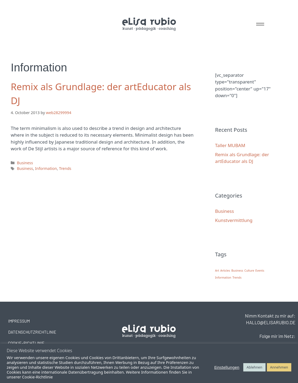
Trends (65, 168)
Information (46, 168)
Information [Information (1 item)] (223, 277)
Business (25, 162)
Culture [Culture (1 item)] (249, 270)
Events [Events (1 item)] (259, 270)
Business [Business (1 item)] (237, 270)
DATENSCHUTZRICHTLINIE (32, 332)
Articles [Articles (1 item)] (225, 270)
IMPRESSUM (19, 321)
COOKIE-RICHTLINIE (26, 343)
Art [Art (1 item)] (217, 270)
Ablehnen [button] (254, 367)
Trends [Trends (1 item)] (236, 277)
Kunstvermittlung (233, 220)
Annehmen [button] (279, 367)
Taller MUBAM (230, 145)
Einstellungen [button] (227, 367)
